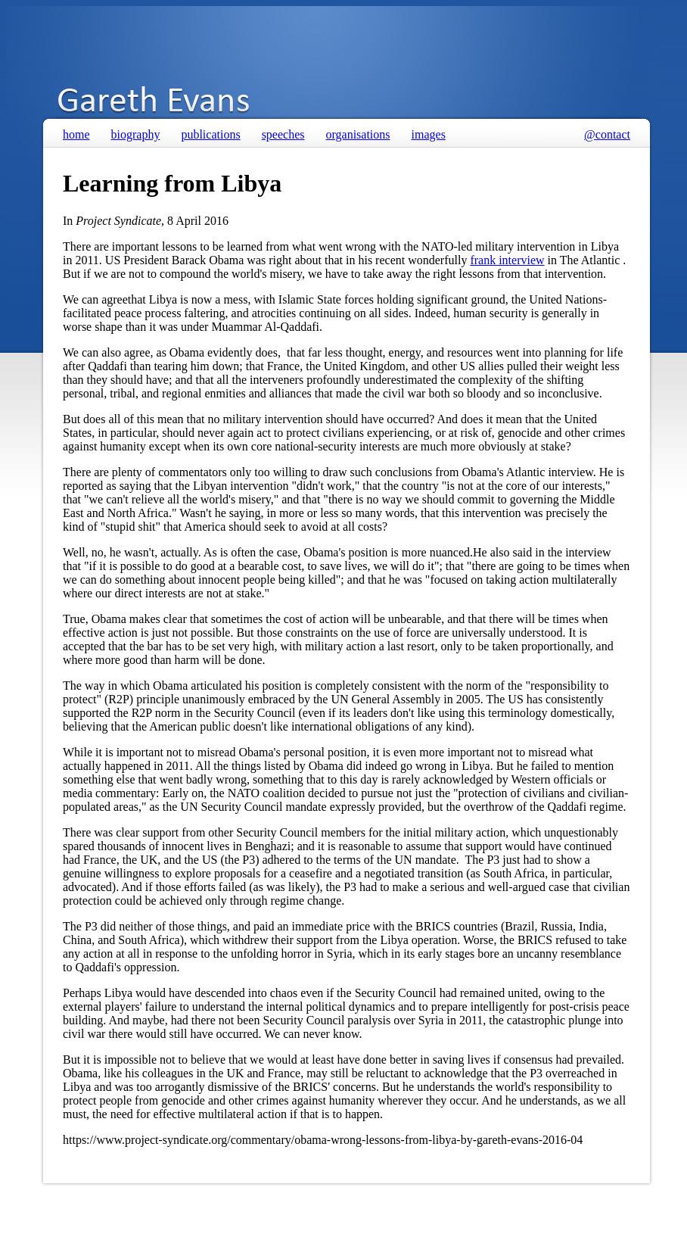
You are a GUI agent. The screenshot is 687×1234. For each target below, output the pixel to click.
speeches (283, 134)
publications (210, 134)
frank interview (507, 260)
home (76, 134)
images (429, 134)
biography (135, 134)
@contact (607, 134)
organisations (358, 134)
